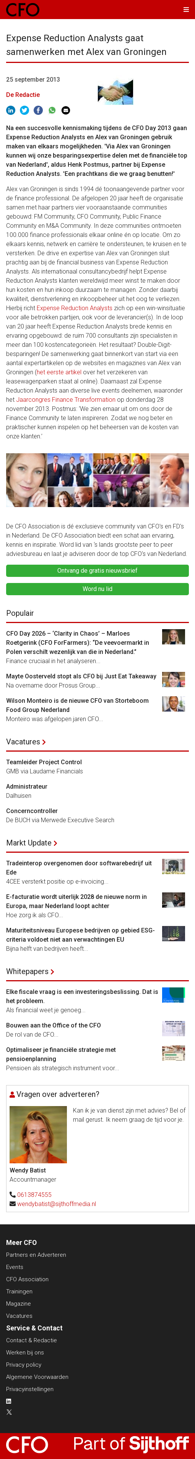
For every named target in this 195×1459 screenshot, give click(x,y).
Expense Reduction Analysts (74, 308)
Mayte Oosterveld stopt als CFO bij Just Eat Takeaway (81, 676)
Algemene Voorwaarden (37, 1377)
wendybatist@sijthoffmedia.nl (56, 1204)
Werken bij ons (25, 1352)
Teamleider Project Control (44, 762)
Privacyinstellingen (30, 1389)
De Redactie (23, 94)
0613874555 (34, 1194)
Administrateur (26, 786)
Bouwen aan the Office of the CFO (53, 1025)
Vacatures (23, 741)
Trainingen (19, 1291)
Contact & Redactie (31, 1340)
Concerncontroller (32, 811)
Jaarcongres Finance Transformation (65, 399)
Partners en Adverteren (36, 1254)
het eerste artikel (59, 372)
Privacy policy (23, 1364)
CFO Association (27, 1279)
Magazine (18, 1303)
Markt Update (29, 842)
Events (14, 1267)
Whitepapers (27, 971)
